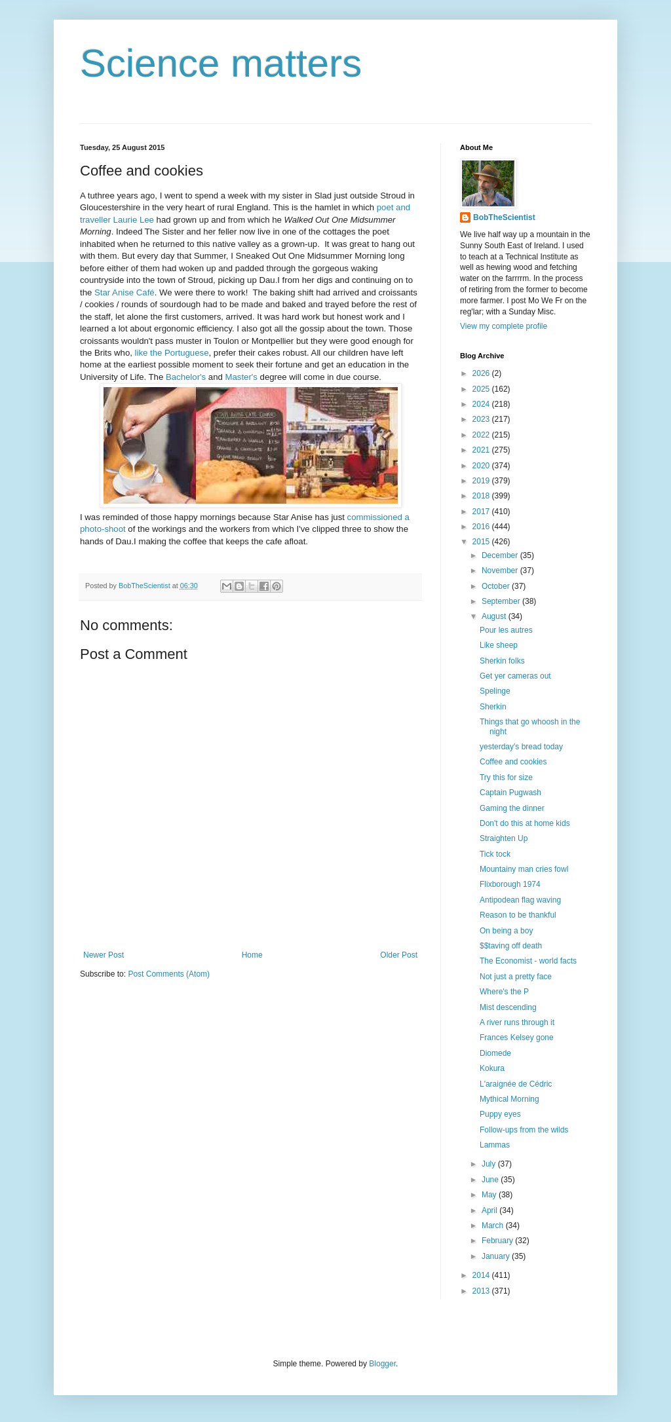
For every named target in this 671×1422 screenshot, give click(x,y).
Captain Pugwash (510, 792)
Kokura (492, 1068)
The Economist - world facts (528, 960)
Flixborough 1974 (510, 884)
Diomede (495, 1053)
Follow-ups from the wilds (524, 1129)
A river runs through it (517, 1022)
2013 (482, 1291)
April (490, 1210)
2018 (482, 495)
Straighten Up (503, 838)
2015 (482, 541)
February (498, 1240)
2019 (482, 480)
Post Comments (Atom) (169, 974)
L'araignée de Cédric (516, 1084)
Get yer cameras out (515, 676)
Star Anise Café (124, 292)
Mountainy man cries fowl (524, 869)
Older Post (398, 955)
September (502, 601)
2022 (482, 435)
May (490, 1194)
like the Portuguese (172, 353)
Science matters (221, 63)
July (490, 1164)
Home (252, 955)
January (497, 1256)
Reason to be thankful (518, 915)
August (495, 616)
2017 (482, 511)
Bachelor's (186, 377)
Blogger (382, 1363)
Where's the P (504, 991)
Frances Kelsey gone (517, 1037)
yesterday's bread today (521, 746)
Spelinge (495, 691)
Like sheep (499, 645)
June (491, 1179)
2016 (482, 526)
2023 (482, 419)
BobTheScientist (504, 217)
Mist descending (508, 1007)
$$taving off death (511, 945)
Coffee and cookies (513, 761)
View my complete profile (503, 326)
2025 (482, 389)
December (501, 555)
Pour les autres (506, 630)
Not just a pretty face (516, 976)
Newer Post (103, 955)
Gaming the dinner (512, 808)
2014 (482, 1275)
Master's (241, 377)
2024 (482, 404)
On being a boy (506, 930)
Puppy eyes (500, 1114)
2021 (482, 450)
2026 (482, 373)
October (497, 586)
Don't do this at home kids (525, 823)
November (501, 570)
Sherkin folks (502, 660)
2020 (482, 465)
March (494, 1225)
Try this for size (506, 777)
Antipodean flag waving (520, 900)
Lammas (495, 1145)
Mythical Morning (509, 1099)
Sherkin (493, 706)
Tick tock (495, 854)
